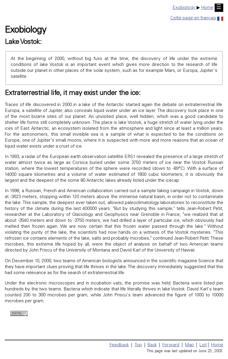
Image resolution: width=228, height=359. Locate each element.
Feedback (119, 345)
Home (207, 8)
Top (138, 345)
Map (189, 345)
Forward (170, 345)
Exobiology (183, 8)
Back (152, 345)
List (203, 345)
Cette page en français (196, 18)
